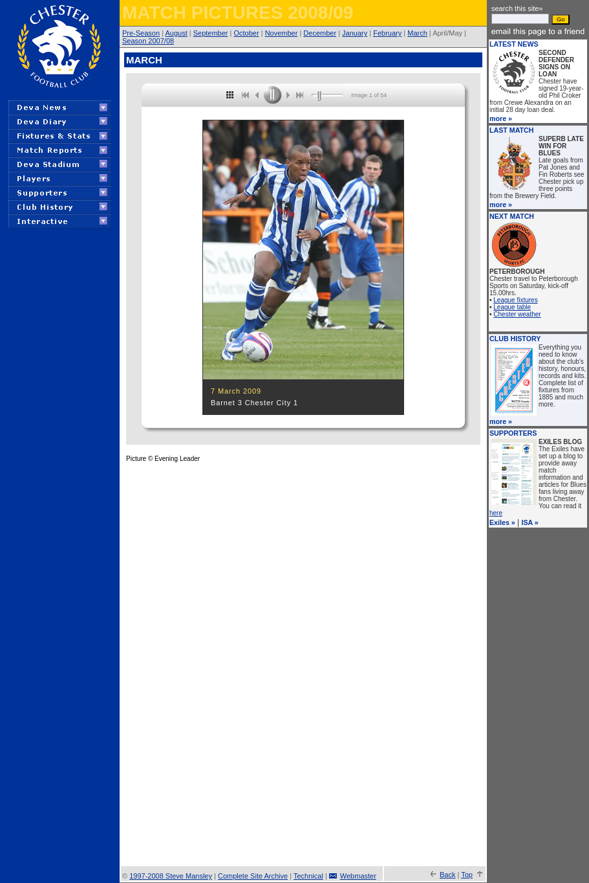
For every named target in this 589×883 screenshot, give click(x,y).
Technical (308, 876)
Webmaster (358, 876)
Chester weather (517, 314)
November (281, 33)
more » (500, 118)
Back (447, 874)
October (246, 33)
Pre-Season (141, 33)
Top (467, 874)
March (417, 33)
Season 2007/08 (148, 41)
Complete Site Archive (253, 876)
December (319, 33)
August (176, 33)
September (210, 33)
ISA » (530, 522)
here (495, 513)
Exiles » (502, 522)
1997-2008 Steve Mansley (170, 876)
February (387, 33)
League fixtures (515, 300)
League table (512, 307)
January (354, 33)
